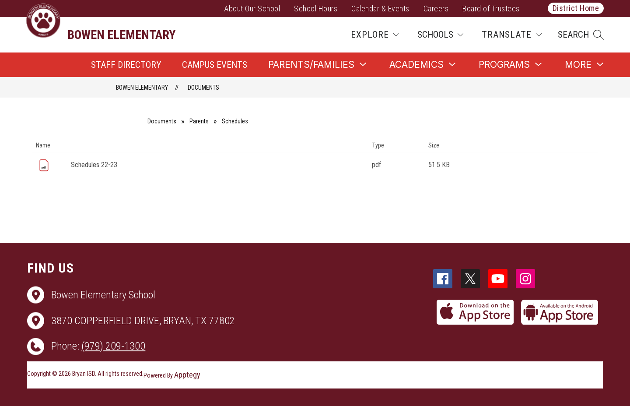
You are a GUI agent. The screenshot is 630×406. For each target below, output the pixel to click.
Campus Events (214, 65)
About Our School (252, 8)
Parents (199, 121)
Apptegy (187, 374)
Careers (436, 8)
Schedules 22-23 (94, 165)
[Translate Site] (512, 34)
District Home (576, 8)
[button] (581, 34)
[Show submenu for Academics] (416, 64)
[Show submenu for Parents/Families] (311, 64)
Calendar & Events (380, 8)
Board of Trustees (491, 8)
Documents (203, 87)
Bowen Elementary (142, 87)
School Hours (315, 8)
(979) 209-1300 (113, 346)
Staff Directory (126, 65)
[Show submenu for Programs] (504, 64)
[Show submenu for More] (578, 64)
